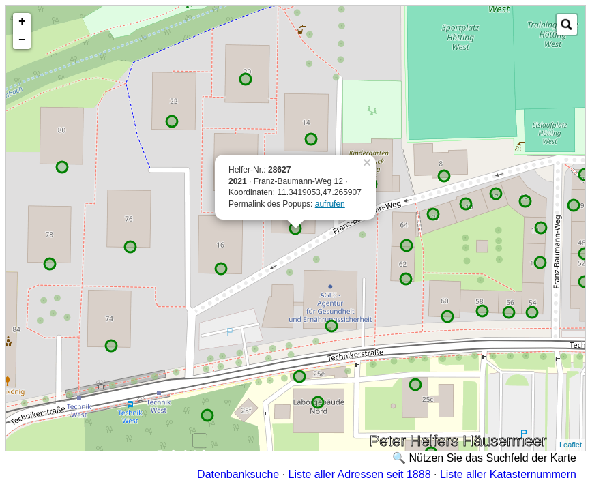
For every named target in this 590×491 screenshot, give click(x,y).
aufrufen (330, 204)
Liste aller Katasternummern (508, 474)
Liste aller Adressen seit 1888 (360, 474)
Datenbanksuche (238, 474)
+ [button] (22, 22)
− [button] (22, 40)
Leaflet (570, 445)
